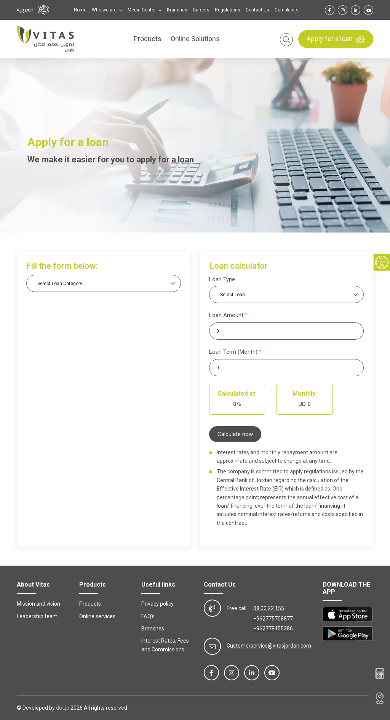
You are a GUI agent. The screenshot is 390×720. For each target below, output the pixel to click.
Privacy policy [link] (157, 604)
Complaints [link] (287, 10)
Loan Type (222, 279)
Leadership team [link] (37, 616)
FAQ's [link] (148, 616)
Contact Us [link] (257, 10)
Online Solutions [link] (195, 39)
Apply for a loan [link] (336, 39)
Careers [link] (201, 10)
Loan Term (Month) (233, 351)
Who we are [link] (105, 10)
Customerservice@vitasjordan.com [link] (269, 646)
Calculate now (235, 434)
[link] (382, 263)
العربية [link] (25, 9)
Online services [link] (97, 616)
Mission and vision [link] (38, 604)
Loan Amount (226, 315)
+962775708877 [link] (273, 619)
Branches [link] (177, 10)
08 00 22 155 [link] (268, 608)
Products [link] (147, 39)
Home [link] (80, 10)
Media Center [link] (142, 10)
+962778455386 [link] (273, 628)
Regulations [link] (227, 10)
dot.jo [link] (62, 708)
